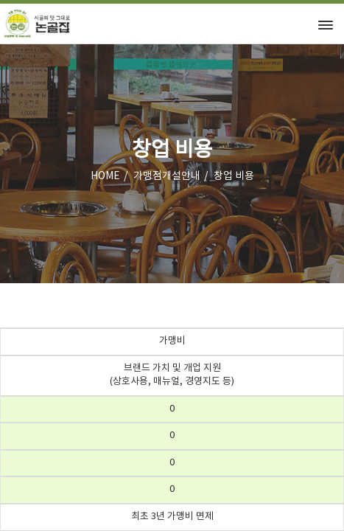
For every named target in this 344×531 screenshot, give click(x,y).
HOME (105, 176)
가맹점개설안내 (166, 176)
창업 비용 (234, 176)
